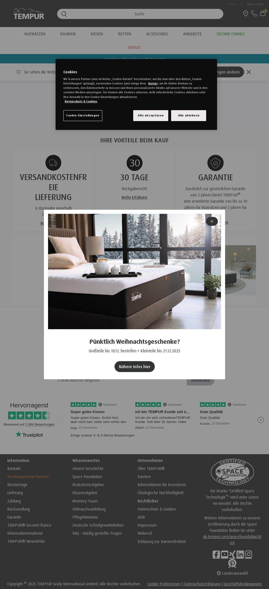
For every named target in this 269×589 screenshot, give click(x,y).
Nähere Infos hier (134, 366)
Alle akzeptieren (151, 115)
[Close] (212, 221)
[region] (136, 94)
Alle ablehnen (188, 115)
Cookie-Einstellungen (82, 115)
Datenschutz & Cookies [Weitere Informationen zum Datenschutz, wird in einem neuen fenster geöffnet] (81, 101)
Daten (152, 83)
